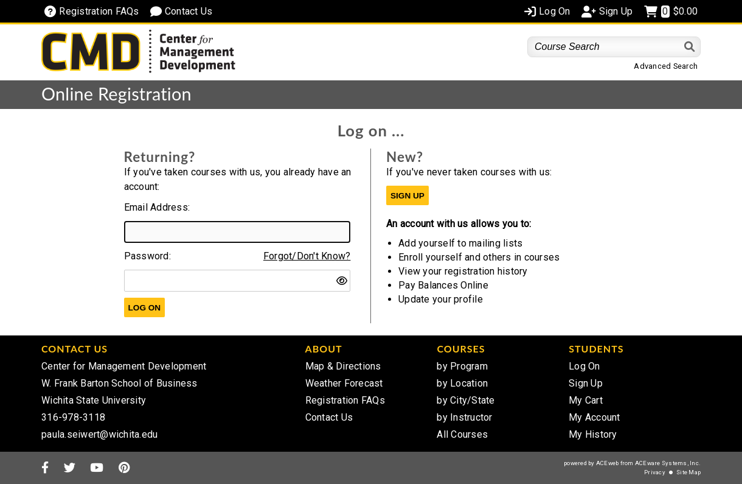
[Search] (690, 46)
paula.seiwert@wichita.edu (99, 434)
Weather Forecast (344, 383)
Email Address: (157, 207)
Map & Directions (343, 366)
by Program (462, 366)
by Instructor (464, 417)
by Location (462, 383)
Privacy (654, 472)
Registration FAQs (345, 400)
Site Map (688, 472)
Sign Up (586, 383)
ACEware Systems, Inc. (668, 463)
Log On (584, 366)
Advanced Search (666, 66)
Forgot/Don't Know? (307, 256)
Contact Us (329, 417)
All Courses (462, 434)
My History (593, 434)
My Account (594, 417)
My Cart (586, 400)
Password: (147, 256)
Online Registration (116, 93)
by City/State (465, 400)
